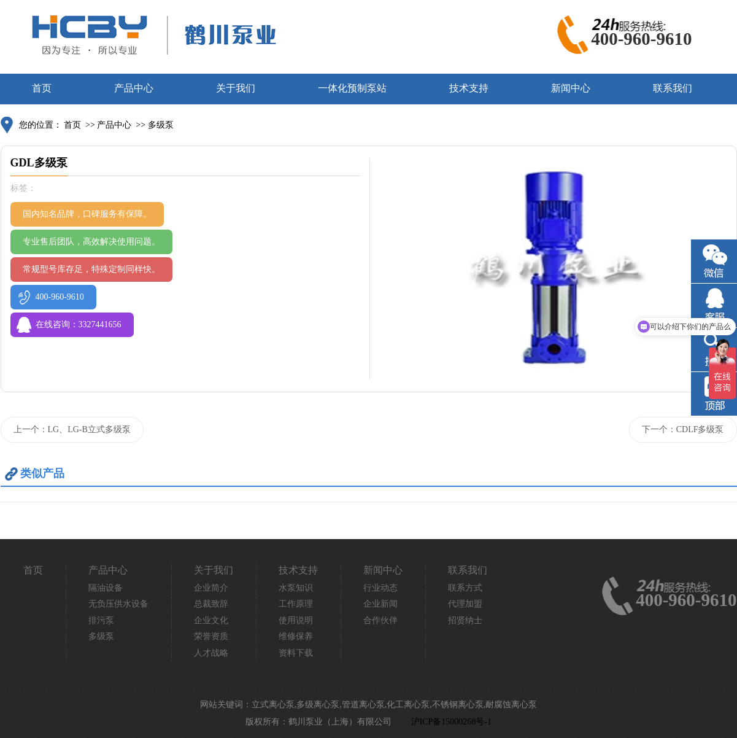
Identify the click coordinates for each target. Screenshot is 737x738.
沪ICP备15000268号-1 (451, 721)
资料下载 (296, 653)
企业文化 (211, 620)
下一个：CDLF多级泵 (683, 429)
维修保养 (296, 636)
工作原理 (296, 603)
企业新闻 (380, 603)
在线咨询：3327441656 (79, 324)
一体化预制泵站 (352, 88)
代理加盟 (465, 603)
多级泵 (161, 125)
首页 (42, 88)
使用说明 (296, 620)
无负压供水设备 (118, 603)
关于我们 (235, 88)
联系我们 (672, 88)
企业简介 (211, 587)
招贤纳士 (465, 620)
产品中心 (133, 88)
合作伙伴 (380, 620)
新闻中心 (570, 88)
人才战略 (211, 653)
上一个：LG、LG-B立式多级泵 (72, 429)
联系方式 (465, 587)
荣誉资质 (211, 636)
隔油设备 (105, 587)
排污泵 (101, 620)
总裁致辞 (211, 603)
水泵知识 (296, 587)
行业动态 (380, 587)
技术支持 (468, 88)
